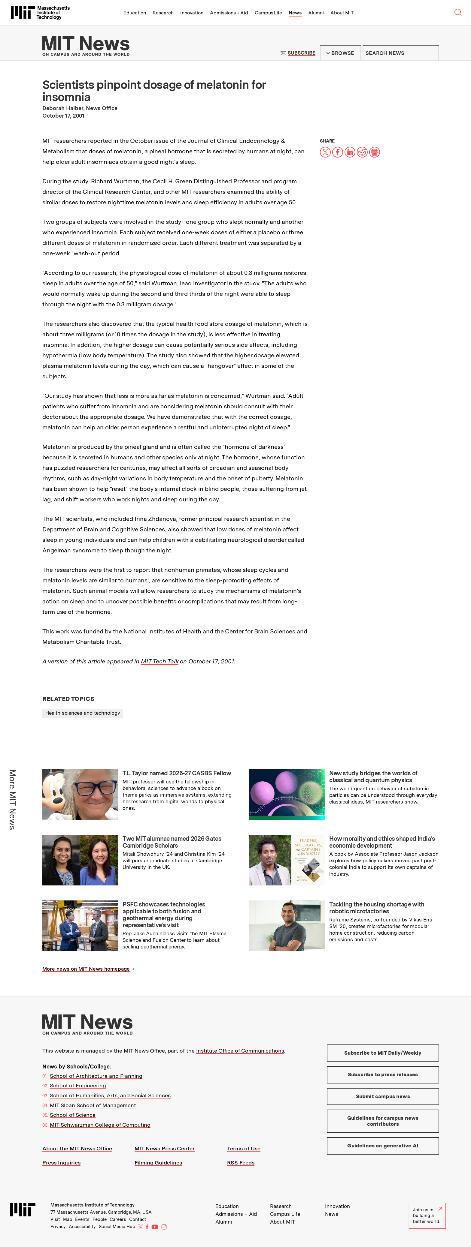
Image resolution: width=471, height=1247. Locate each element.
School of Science (73, 1115)
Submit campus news (383, 1096)
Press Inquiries (61, 1162)
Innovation (191, 13)
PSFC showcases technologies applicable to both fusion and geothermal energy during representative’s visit (164, 915)
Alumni (316, 13)
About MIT (342, 13)
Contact (137, 1219)
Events (82, 1219)
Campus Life (268, 13)
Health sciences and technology (82, 713)
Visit (55, 1219)
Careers (118, 1219)
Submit (431, 53)
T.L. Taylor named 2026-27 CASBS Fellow (177, 773)
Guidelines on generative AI (382, 1146)
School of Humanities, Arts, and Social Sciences (110, 1095)
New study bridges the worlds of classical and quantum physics (373, 777)
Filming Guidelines (158, 1162)
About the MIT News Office (77, 1148)
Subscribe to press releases (383, 1074)
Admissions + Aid (229, 13)
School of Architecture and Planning (96, 1076)
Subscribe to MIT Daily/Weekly (383, 1053)
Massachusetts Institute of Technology (92, 1205)
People (100, 1219)
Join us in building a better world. (427, 1215)
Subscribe (301, 53)
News (295, 13)
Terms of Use (243, 1148)
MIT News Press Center (165, 1148)
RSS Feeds (240, 1162)
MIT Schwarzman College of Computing (100, 1125)
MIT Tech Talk (159, 661)
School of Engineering (78, 1085)
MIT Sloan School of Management (93, 1105)
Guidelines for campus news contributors (382, 1121)
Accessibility (82, 1226)
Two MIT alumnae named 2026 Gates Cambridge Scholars (172, 842)
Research (163, 13)
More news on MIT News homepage (86, 969)
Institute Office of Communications (240, 1050)
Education (134, 13)
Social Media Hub (117, 1226)
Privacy (58, 1226)
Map (67, 1219)
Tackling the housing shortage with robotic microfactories (376, 908)
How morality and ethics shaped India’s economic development (382, 842)
